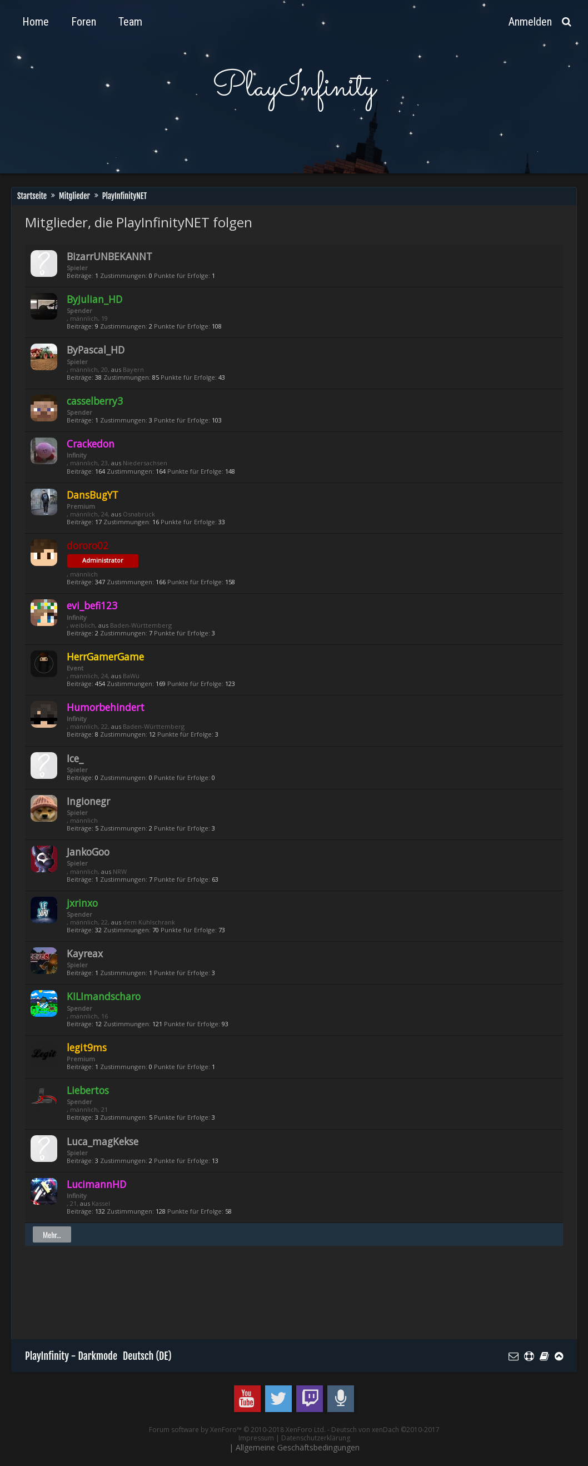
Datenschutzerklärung (315, 1438)
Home (35, 21)
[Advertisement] (227, 1298)
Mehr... (52, 1234)
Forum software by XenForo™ (237, 1429)
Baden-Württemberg (141, 625)
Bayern (133, 369)
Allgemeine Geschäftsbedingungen (298, 1447)
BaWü (131, 676)
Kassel (101, 1203)
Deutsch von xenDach (385, 1429)
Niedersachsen (145, 463)
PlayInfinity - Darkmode (71, 1356)
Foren (83, 21)
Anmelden (530, 21)
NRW (120, 871)
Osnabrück (139, 514)
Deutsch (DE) (147, 1356)
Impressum (256, 1438)
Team (130, 21)
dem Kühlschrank (149, 922)
